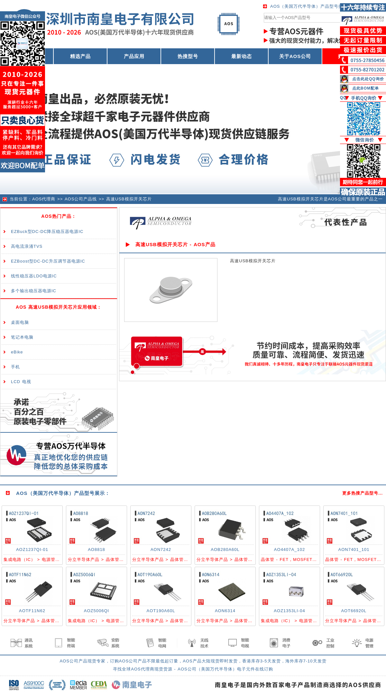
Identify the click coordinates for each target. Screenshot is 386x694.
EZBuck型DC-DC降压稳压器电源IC (47, 231)
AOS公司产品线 (81, 199)
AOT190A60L (161, 610)
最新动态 (241, 56)
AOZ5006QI (96, 610)
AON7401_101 (353, 549)
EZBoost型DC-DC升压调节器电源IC (48, 261)
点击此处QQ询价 (368, 79)
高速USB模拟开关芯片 (129, 199)
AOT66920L (353, 610)
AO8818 (96, 549)
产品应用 (134, 56)
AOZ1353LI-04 (289, 610)
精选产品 (80, 56)
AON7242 (161, 549)
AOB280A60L (225, 549)
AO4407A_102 (289, 549)
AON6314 (225, 610)
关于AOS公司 (295, 56)
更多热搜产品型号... (362, 493)
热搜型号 (188, 56)
